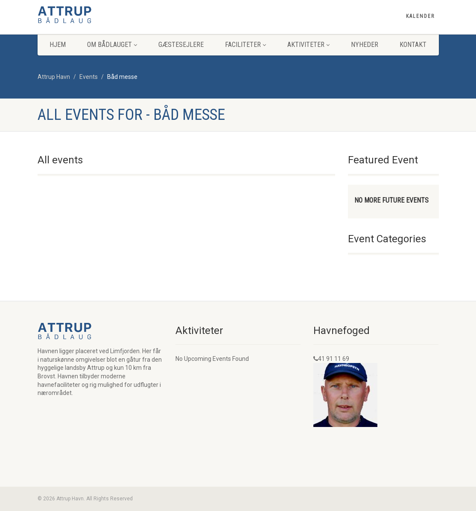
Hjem (58, 45)
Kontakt (413, 45)
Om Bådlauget (112, 45)
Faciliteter (245, 45)
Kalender (420, 16)
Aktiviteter (308, 45)
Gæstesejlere (181, 45)
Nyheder (364, 45)
